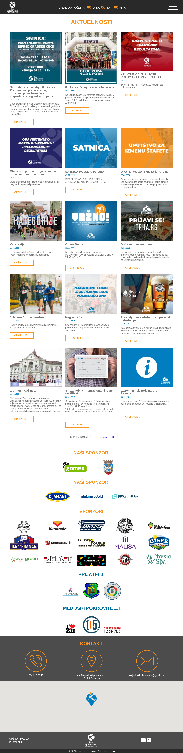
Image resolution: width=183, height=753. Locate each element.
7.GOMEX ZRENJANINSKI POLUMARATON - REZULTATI (141, 76)
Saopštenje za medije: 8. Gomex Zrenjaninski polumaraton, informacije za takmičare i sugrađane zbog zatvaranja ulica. (33, 92)
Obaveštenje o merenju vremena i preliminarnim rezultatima (33, 173)
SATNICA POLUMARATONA (84, 171)
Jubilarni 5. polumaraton (27, 317)
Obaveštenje (74, 244)
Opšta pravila (19, 738)
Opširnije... (21, 122)
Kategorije (17, 244)
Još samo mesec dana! (137, 244)
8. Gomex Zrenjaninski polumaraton (90, 87)
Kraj (114, 437)
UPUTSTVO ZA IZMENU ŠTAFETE (144, 171)
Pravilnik (15, 742)
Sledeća (102, 437)
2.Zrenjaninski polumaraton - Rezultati (141, 392)
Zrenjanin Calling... (23, 390)
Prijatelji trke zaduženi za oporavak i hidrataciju (146, 319)
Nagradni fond (75, 317)
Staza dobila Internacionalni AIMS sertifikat (89, 392)
